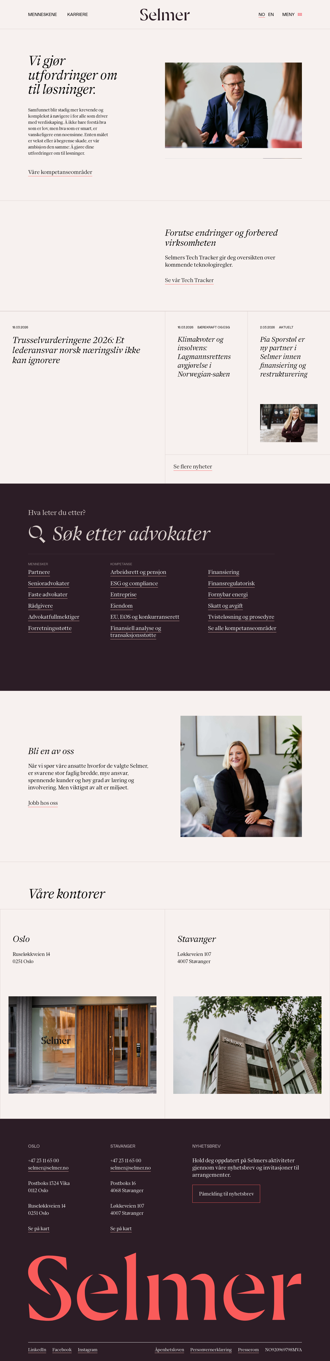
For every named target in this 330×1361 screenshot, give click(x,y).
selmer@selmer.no (48, 1168)
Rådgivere (40, 605)
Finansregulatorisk (231, 583)
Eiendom (121, 605)
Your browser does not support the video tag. (89, 255)
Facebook (62, 1350)
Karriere (77, 14)
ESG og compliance (134, 583)
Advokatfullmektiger (53, 616)
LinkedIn (37, 1350)
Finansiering (223, 572)
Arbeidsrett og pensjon (138, 572)
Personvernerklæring (211, 1350)
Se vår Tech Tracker (189, 280)
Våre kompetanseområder (60, 172)
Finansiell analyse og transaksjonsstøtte (135, 632)
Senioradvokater (48, 583)
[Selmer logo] (165, 14)
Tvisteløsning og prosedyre (241, 616)
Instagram (87, 1350)
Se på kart (39, 1228)
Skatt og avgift (225, 605)
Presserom (248, 1350)
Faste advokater (48, 594)
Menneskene (42, 14)
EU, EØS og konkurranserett (144, 616)
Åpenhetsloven (169, 1350)
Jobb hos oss (43, 802)
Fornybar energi (228, 594)
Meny (292, 14)
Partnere (39, 572)
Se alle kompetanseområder (242, 628)
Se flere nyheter (193, 466)
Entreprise (123, 594)
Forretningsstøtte (50, 628)
